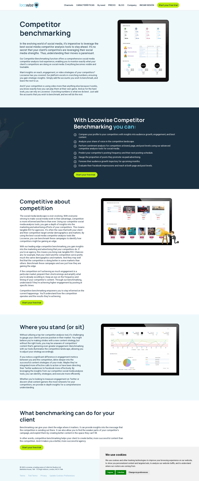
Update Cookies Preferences (62, 476)
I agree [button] (110, 472)
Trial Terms (33, 476)
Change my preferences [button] (138, 472)
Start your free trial (85, 174)
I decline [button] (120, 472)
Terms (22, 476)
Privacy (43, 476)
